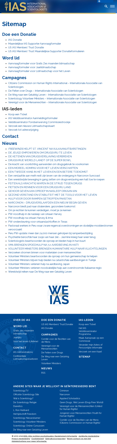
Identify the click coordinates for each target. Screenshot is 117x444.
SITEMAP (84, 356)
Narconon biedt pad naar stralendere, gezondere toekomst (41, 206)
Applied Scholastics (70, 398)
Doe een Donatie (19, 34)
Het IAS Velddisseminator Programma (88, 331)
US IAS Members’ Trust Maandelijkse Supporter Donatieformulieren (46, 51)
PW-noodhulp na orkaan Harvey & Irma (30, 217)
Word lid (11, 57)
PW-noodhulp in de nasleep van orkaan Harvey (35, 214)
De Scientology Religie (25, 402)
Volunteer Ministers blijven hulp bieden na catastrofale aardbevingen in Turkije (52, 260)
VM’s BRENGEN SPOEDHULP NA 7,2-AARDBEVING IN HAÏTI (43, 244)
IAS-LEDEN (86, 320)
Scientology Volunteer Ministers (29, 421)
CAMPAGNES (49, 334)
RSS (43, 372)
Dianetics (18, 406)
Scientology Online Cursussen (28, 425)
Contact (10, 136)
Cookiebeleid (37, 439)
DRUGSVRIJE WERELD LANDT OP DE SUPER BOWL (39, 160)
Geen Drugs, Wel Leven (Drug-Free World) (81, 402)
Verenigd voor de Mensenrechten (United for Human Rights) (81, 407)
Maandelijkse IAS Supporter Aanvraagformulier (34, 43)
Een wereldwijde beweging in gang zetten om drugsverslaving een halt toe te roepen (56, 179)
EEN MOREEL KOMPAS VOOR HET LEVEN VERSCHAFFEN (43, 167)
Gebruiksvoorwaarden (55, 439)
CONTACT (19, 347)
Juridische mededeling (89, 436)
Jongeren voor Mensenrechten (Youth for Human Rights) (81, 414)
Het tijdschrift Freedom (24, 414)
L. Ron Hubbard (21, 410)
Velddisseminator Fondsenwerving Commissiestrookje (39, 122)
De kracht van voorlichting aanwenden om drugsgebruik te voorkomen (48, 164)
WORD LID (20, 326)
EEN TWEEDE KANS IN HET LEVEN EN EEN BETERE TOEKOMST (48, 171)
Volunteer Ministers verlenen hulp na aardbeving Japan (39, 264)
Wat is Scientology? (23, 398)
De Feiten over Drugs (52, 352)
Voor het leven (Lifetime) (25, 341)
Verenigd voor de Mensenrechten (50, 347)
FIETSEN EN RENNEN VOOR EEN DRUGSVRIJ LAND (39, 187)
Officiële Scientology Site (26, 394)
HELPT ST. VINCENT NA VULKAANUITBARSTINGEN (47, 148)
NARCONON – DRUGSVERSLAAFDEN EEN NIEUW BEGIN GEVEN (47, 202)
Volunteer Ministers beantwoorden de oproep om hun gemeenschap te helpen (52, 256)
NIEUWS (46, 368)
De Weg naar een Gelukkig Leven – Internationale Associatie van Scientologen (52, 94)
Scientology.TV (20, 390)
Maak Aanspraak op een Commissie (91, 339)
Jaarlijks (17, 337)
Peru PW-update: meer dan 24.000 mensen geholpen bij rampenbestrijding (50, 233)
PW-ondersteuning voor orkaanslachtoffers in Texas (37, 221)
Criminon (64, 390)
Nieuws (9, 143)
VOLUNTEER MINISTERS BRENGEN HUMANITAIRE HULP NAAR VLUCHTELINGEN (57, 248)
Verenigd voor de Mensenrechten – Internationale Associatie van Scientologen (52, 102)
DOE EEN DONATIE (53, 320)
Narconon (65, 394)
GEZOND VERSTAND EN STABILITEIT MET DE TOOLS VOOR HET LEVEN (52, 194)
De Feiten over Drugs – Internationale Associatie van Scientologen (45, 90)
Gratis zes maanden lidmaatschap (23, 332)
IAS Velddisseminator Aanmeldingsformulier (33, 118)
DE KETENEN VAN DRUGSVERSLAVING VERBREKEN (40, 156)
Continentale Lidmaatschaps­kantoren (25, 357)
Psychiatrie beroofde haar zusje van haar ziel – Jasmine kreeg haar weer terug (52, 237)
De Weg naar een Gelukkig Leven (55, 358)
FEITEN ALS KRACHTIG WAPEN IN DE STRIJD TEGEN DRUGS (45, 183)
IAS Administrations (23, 352)
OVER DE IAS (21, 320)
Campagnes (14, 77)
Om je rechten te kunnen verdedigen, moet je (39, 210)
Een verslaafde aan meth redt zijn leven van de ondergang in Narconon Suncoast (54, 175)
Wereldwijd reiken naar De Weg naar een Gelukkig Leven (40, 271)
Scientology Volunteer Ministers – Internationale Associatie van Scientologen (51, 98)
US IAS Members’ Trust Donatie (26, 47)
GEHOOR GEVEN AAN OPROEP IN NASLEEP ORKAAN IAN (42, 191)
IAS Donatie (15, 39)
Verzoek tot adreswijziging (23, 129)
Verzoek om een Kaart (90, 351)
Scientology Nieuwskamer (26, 418)
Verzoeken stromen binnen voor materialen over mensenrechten (44, 252)
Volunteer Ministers (51, 363)
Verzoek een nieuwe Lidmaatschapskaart (31, 125)
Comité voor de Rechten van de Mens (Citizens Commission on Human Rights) (80, 421)
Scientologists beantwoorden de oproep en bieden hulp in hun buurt (47, 240)
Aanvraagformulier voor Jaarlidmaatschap (32, 67)
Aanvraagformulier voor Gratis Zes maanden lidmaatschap (41, 63)
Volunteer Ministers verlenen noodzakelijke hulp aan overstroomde (55, 267)
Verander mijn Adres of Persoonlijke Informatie (90, 346)
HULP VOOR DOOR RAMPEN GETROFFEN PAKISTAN (39, 198)
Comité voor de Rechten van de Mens (56, 340)
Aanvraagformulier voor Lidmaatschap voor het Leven (39, 71)
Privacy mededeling (21, 439)
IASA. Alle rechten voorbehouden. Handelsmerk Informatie (50, 436)
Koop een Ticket (17, 114)
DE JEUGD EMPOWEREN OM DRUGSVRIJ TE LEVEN (40, 152)
